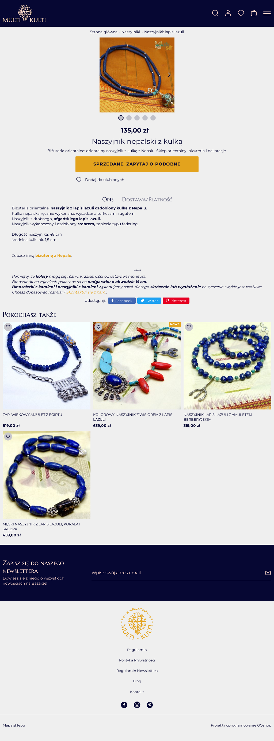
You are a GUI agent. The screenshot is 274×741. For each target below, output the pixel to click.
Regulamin (137, 650)
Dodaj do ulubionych (104, 179)
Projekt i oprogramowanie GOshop (241, 725)
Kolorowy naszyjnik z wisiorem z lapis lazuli (132, 417)
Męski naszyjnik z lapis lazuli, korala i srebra (41, 526)
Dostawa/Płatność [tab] (147, 199)
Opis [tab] (107, 199)
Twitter (152, 301)
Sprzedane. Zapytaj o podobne (136, 164)
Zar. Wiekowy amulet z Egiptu (32, 414)
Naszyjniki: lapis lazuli (164, 31)
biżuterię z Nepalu (53, 255)
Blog (137, 681)
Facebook (123, 301)
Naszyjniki (130, 31)
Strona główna (103, 31)
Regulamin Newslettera (137, 670)
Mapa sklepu (14, 725)
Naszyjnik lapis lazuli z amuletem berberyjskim (218, 417)
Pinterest (178, 301)
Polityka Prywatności (137, 660)
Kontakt (137, 692)
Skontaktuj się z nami (86, 292)
